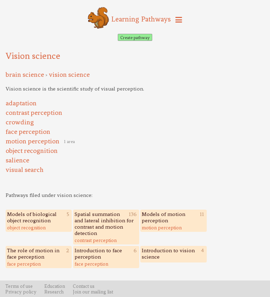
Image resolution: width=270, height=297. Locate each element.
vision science (69, 74)
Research (54, 292)
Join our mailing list (93, 292)
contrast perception (96, 240)
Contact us (84, 286)
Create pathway (135, 37)
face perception (24, 264)
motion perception (162, 227)
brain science (25, 74)
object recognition (26, 227)
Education (54, 286)
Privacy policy (21, 292)
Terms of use (19, 286)
